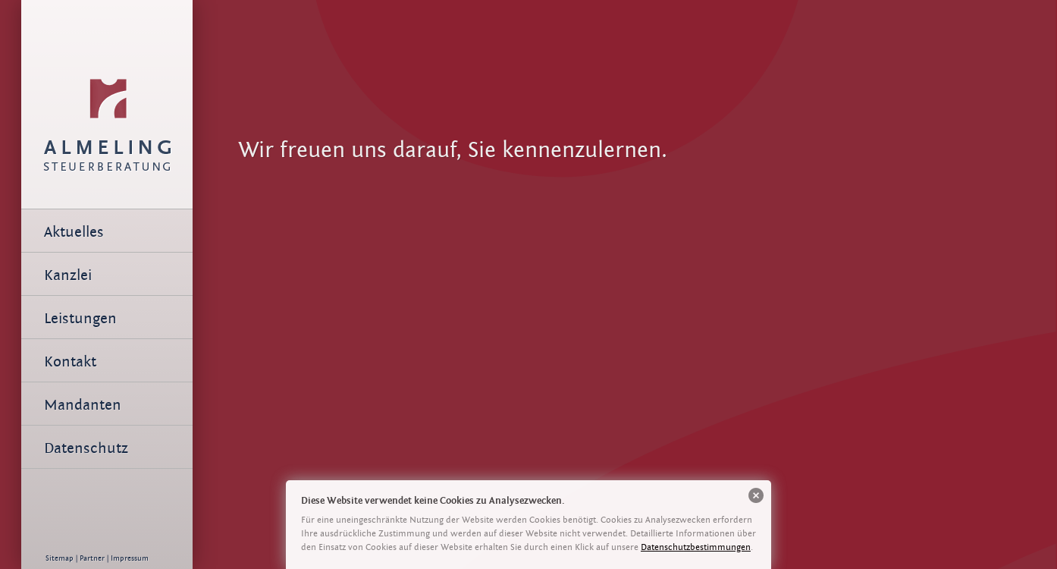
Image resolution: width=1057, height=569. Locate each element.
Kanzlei (68, 275)
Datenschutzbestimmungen (696, 547)
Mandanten (82, 404)
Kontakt (70, 361)
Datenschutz (86, 448)
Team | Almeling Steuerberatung (107, 95)
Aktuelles (74, 231)
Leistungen (80, 318)
